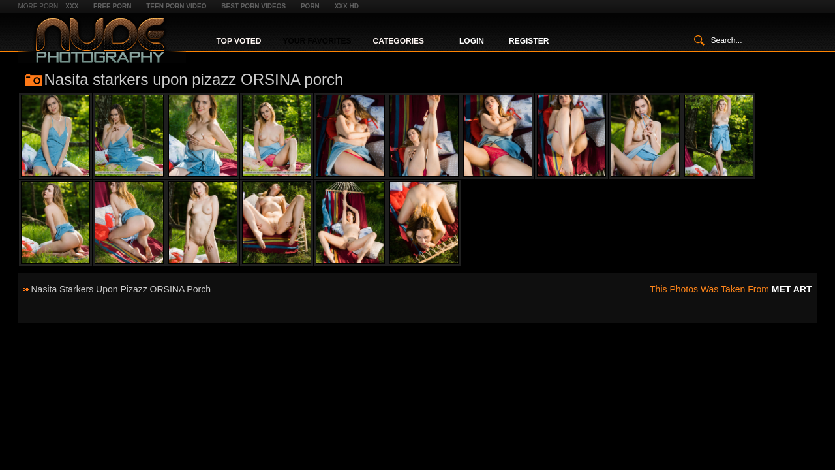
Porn (310, 6)
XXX (71, 6)
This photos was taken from (731, 289)
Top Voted (239, 41)
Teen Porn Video (176, 6)
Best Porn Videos (253, 6)
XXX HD (347, 6)
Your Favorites (316, 41)
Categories (398, 41)
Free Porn (112, 6)
